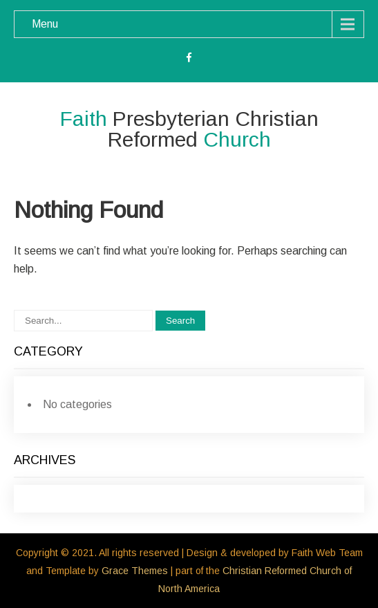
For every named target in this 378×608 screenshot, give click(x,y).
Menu (45, 24)
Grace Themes (135, 570)
